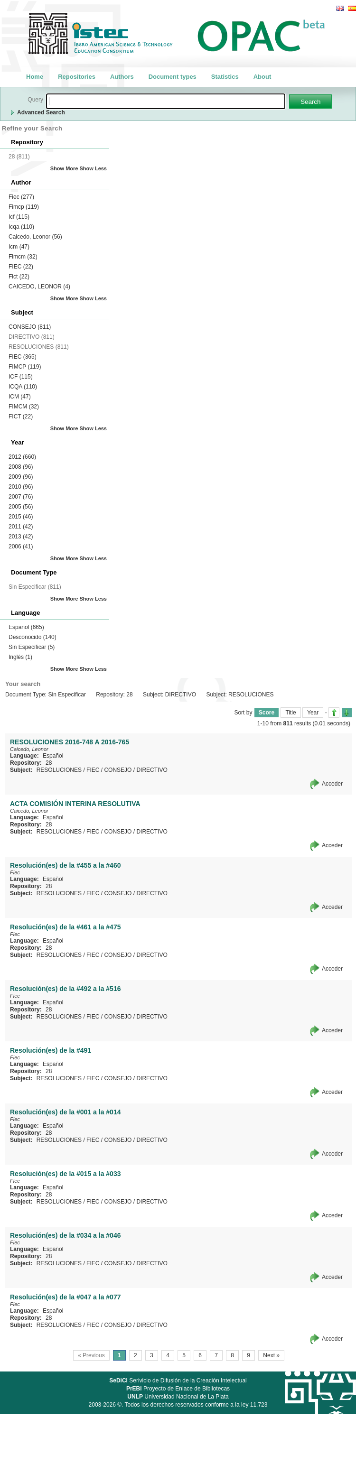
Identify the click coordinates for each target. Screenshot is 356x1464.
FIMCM (24, 406)
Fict (19, 276)
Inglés (20, 657)
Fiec (21, 197)
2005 (21, 506)
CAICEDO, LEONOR (39, 286)
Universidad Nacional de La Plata (177, 1396)
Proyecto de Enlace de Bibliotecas (178, 1388)
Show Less (93, 168)
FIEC (21, 266)
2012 (22, 457)
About (262, 76)
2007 (21, 496)
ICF (21, 376)
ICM (20, 396)
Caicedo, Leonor (35, 236)
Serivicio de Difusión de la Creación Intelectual (178, 1380)
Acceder (332, 783)
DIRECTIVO (151, 770)
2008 (21, 466)
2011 (21, 526)
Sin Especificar (32, 647)
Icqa (21, 226)
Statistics (225, 76)
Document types (173, 76)
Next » (271, 1355)
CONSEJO (30, 327)
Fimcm (23, 256)
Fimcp (24, 207)
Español (26, 627)
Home (34, 76)
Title (290, 712)
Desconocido (32, 637)
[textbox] (165, 101)
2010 (21, 486)
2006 (21, 546)
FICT (21, 416)
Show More (64, 168)
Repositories (76, 76)
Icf (19, 216)
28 (49, 763)
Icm (19, 246)
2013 (21, 536)
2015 (21, 516)
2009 (21, 476)
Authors (122, 76)
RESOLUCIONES (59, 770)
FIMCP (25, 366)
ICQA (23, 386)
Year (313, 712)
